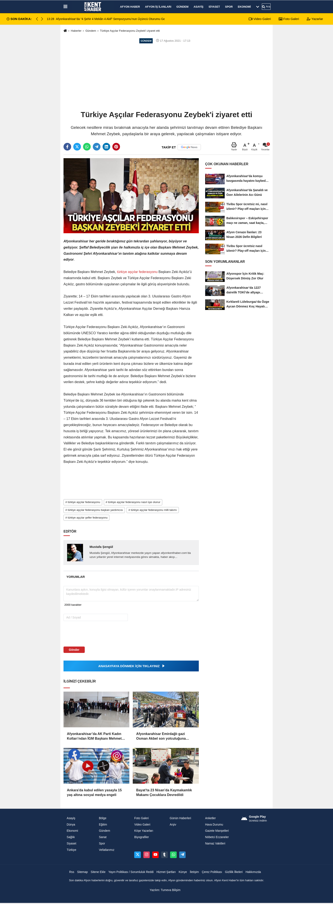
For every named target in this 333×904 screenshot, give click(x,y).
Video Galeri (260, 19)
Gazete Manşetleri (217, 830)
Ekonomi (244, 6)
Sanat (103, 837)
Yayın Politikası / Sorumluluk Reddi (131, 872)
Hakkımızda (253, 872)
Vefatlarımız (106, 849)
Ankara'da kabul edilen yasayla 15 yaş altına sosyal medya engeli (94, 792)
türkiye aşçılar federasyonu (137, 272)
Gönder (74, 649)
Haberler (76, 30)
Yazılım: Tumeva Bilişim (165, 890)
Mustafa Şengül (101, 547)
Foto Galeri (289, 19)
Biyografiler (141, 837)
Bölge (102, 818)
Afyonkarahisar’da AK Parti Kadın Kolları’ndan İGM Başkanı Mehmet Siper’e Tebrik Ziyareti (94, 736)
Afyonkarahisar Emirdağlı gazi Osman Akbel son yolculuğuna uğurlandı (161, 736)
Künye (183, 872)
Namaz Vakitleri (215, 843)
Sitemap (82, 872)
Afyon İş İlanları (158, 6)
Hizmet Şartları (166, 872)
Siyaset (214, 6)
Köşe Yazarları (143, 830)
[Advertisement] (166, 76)
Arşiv (173, 824)
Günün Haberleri (180, 818)
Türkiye (71, 849)
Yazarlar (315, 19)
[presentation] (90, 634)
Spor (229, 6)
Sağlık (71, 837)
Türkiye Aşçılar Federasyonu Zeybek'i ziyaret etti (130, 30)
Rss (71, 872)
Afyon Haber (130, 6)
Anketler (210, 818)
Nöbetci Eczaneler (217, 837)
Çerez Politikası (212, 872)
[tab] (75, 576)
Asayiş (198, 6)
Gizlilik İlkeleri (234, 872)
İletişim (194, 872)
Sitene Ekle (98, 872)
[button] (42, 19)
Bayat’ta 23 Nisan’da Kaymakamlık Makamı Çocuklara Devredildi (164, 792)
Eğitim (103, 824)
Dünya (71, 824)
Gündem (182, 6)
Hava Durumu (214, 824)
